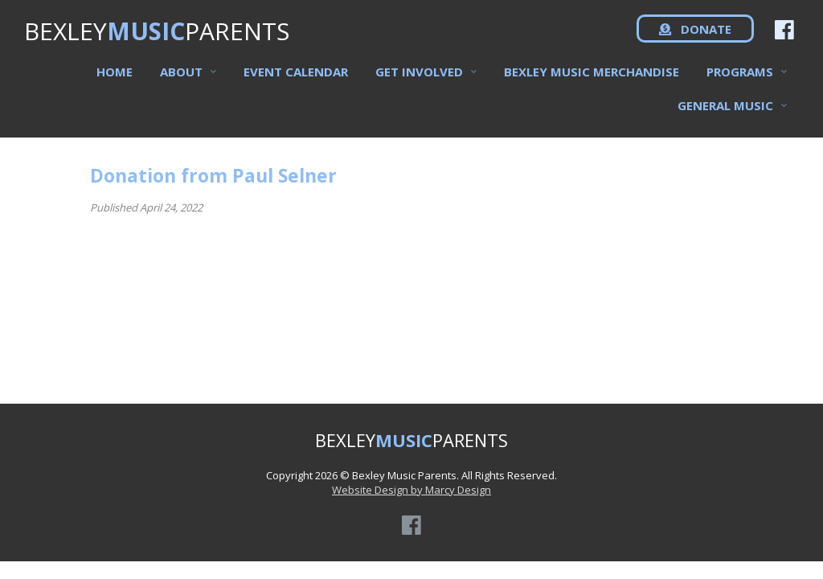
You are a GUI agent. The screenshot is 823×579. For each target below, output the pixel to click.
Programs (739, 81)
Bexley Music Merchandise (591, 81)
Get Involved (419, 81)
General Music (725, 115)
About (181, 81)
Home (114, 81)
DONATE (695, 40)
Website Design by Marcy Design (411, 489)
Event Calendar (296, 81)
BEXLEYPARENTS (156, 40)
